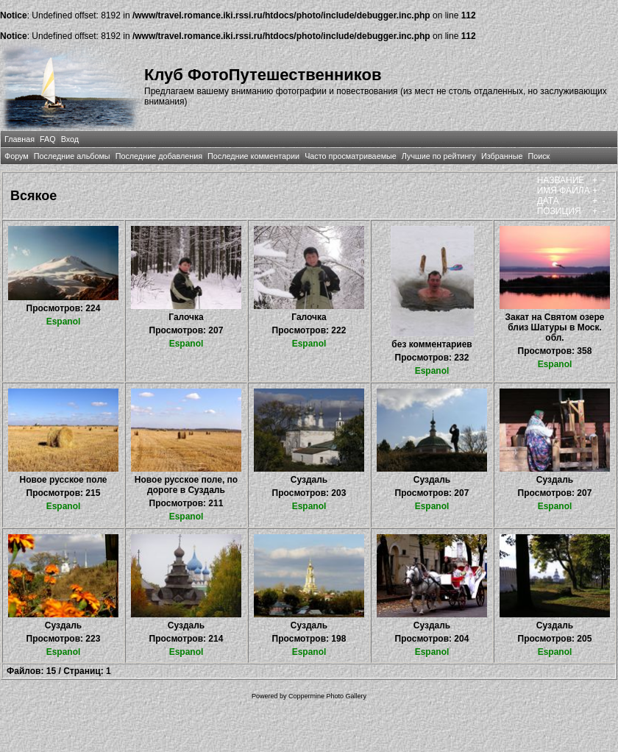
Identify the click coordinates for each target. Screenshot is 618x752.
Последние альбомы (72, 156)
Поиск (539, 156)
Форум (16, 156)
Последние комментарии (253, 156)
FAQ (48, 139)
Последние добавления (159, 156)
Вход (70, 139)
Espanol (63, 321)
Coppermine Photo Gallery (327, 696)
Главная (19, 139)
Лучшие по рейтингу (439, 156)
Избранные (501, 156)
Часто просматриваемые (351, 156)
